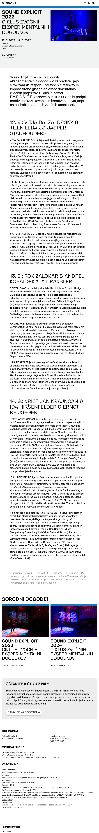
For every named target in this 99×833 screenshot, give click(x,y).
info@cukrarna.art (57, 736)
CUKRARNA (9, 3)
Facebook (7, 831)
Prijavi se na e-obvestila (24, 712)
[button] (90, 3)
